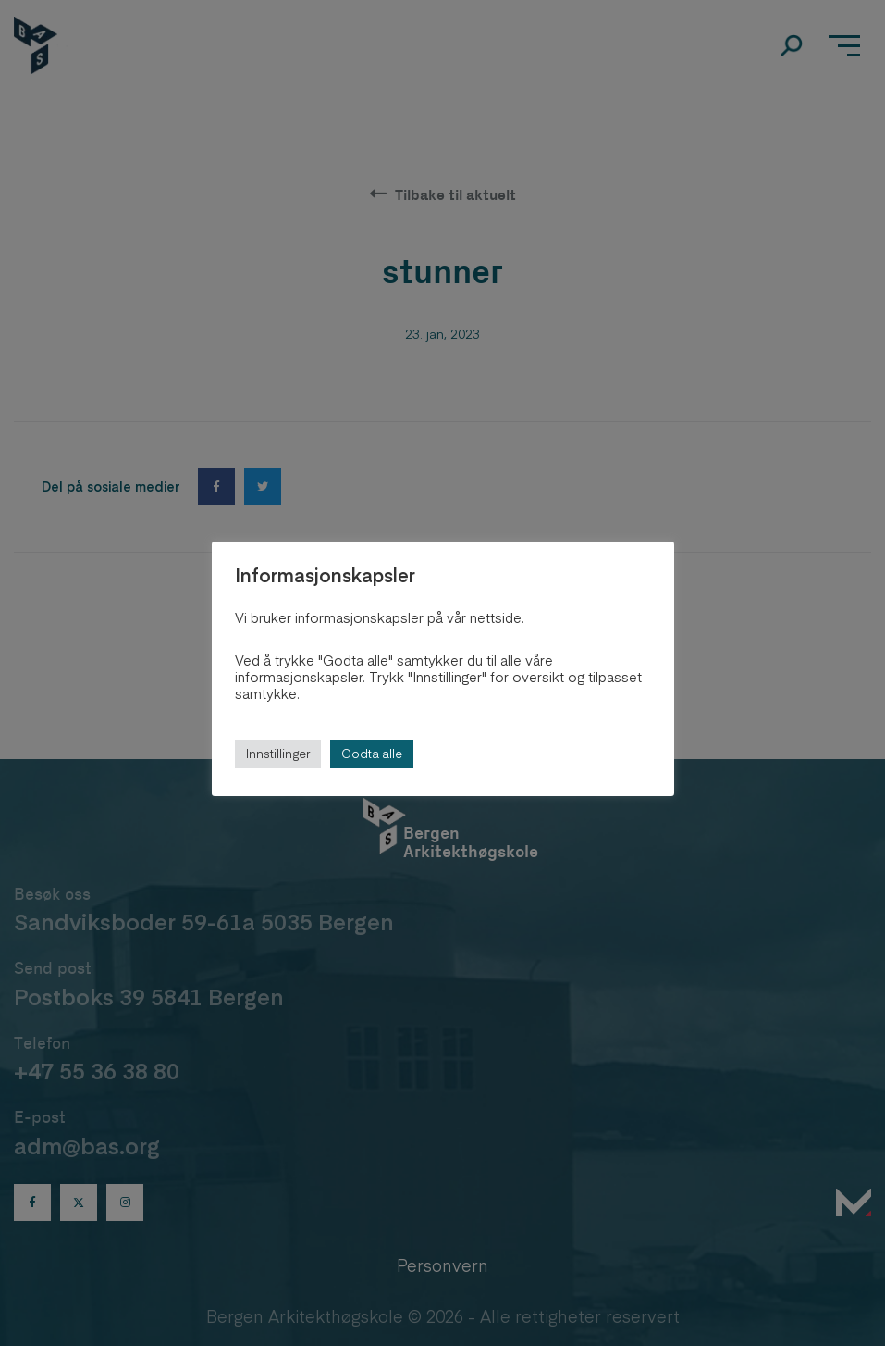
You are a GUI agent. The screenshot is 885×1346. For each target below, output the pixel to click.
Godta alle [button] (371, 753)
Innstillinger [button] (278, 753)
